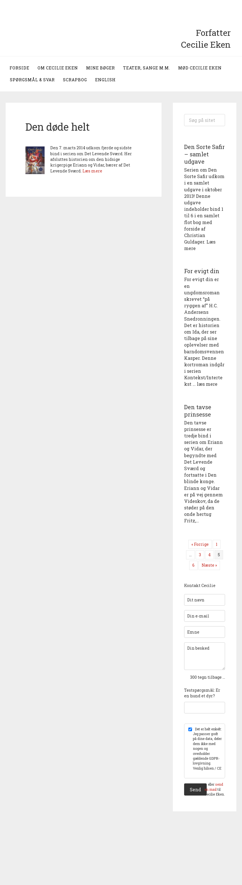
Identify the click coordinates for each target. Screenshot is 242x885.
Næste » (209, 565)
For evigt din (201, 271)
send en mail (213, 786)
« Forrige (200, 544)
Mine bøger (100, 68)
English (105, 79)
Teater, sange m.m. (146, 68)
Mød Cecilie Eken (200, 68)
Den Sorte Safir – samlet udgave (204, 154)
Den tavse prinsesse (197, 410)
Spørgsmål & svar (32, 79)
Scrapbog (75, 79)
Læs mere (92, 171)
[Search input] (204, 120)
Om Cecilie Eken (58, 68)
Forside (19, 68)
